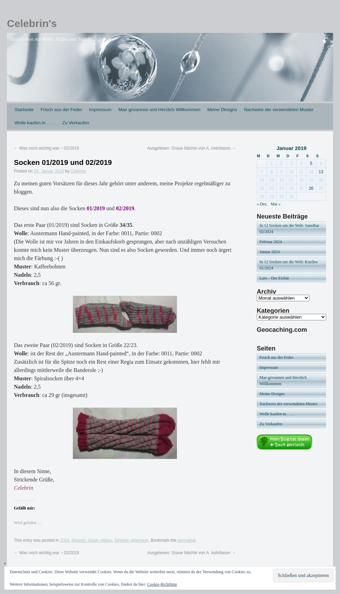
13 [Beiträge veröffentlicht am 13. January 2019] (321, 171)
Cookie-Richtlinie (162, 584)
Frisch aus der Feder (61, 109)
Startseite (24, 109)
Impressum (100, 109)
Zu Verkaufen (75, 122)
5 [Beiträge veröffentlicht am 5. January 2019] (311, 163)
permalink (187, 540)
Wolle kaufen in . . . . (35, 122)
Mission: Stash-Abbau (91, 540)
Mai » (275, 204)
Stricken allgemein (131, 540)
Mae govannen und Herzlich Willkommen (159, 109)
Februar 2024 (271, 241)
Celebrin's (32, 23)
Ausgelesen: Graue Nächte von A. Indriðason (191, 148)
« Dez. (262, 204)
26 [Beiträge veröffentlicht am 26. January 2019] (311, 188)
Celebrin (78, 171)
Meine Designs (222, 109)
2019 (64, 540)
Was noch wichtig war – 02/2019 (46, 148)
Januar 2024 (270, 251)
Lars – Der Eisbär (274, 278)
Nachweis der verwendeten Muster (278, 109)
